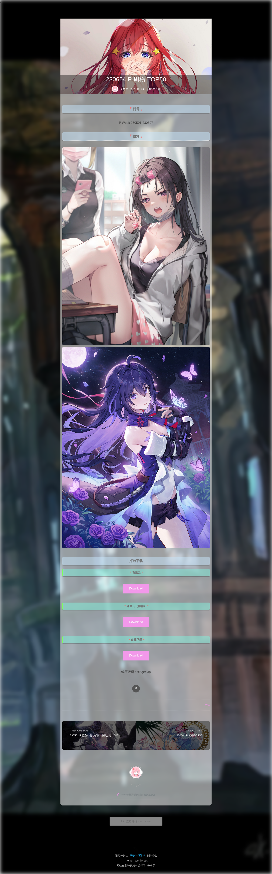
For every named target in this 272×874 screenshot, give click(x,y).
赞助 (244, 7)
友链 (232, 7)
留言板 (218, 7)
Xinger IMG (17, 7)
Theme (128, 860)
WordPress (141, 860)
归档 (204, 7)
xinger (124, 88)
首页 (192, 7)
